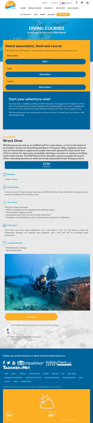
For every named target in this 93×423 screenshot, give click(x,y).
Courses (45, 374)
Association (12, 56)
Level (9, 68)
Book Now (31, 316)
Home (23, 8)
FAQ (36, 15)
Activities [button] (26, 15)
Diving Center (34, 8)
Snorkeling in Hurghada (13, 378)
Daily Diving (73, 8)
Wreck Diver (45, 87)
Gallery (51, 15)
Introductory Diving (33, 378)
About (45, 3)
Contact (54, 3)
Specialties (45, 74)
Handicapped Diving (52, 378)
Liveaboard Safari (69, 378)
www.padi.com (16, 339)
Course (10, 81)
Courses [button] (49, 8)
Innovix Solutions (53, 387)
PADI (45, 61)
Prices (63, 14)
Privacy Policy (26, 381)
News (42, 15)
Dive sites (60, 8)
